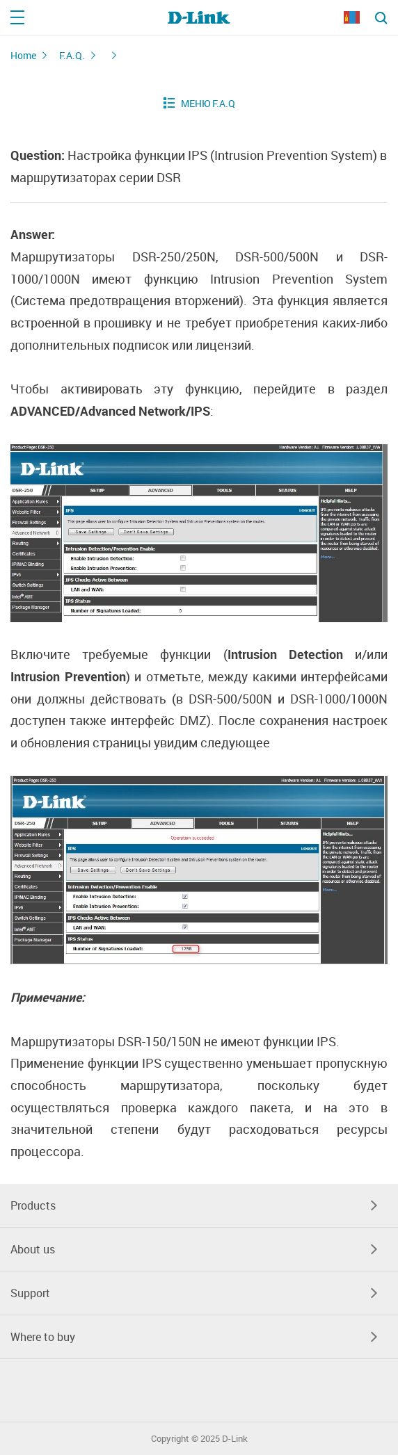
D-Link (235, 1439)
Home (23, 55)
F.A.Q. (72, 55)
